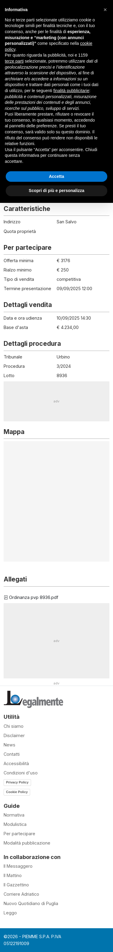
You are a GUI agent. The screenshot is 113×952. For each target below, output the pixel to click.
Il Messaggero (18, 866)
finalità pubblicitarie (71, 90)
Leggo (10, 912)
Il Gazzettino (16, 884)
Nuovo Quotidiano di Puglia (31, 903)
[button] (105, 9)
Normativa (14, 814)
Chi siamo (14, 726)
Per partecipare (19, 833)
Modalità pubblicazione (27, 842)
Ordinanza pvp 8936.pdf (31, 597)
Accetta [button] (56, 176)
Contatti (12, 754)
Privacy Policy (17, 782)
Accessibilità (16, 763)
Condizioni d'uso (21, 772)
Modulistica (15, 824)
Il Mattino (13, 875)
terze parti (14, 61)
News (9, 744)
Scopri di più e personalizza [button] (56, 190)
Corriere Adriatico (21, 894)
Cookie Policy (17, 792)
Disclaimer (14, 735)
